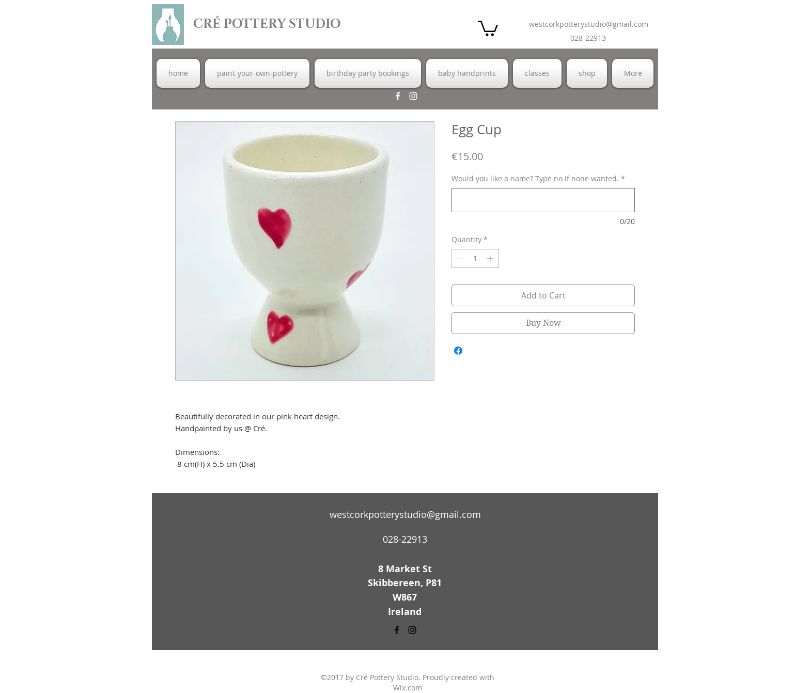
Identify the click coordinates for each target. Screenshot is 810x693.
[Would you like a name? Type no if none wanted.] (543, 200)
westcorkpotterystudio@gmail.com (588, 24)
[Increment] (491, 258)
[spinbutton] (475, 258)
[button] (488, 27)
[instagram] (413, 96)
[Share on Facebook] (458, 350)
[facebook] (398, 96)
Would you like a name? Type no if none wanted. (538, 178)
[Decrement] (459, 258)
